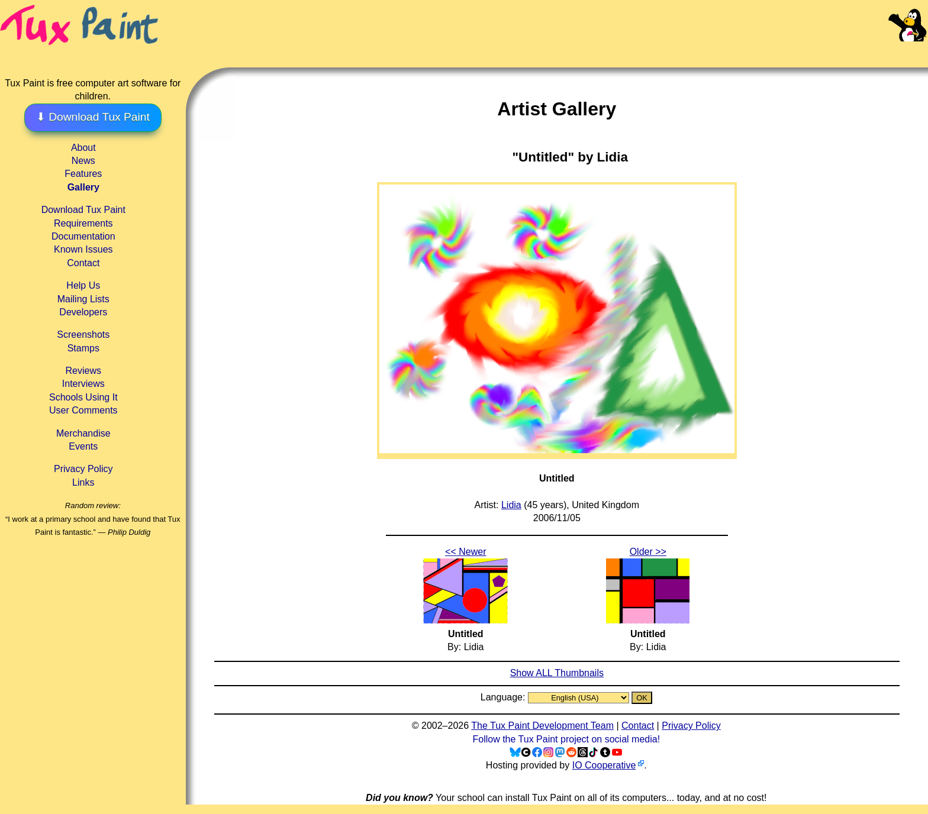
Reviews (83, 371)
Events (83, 446)
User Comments (83, 410)
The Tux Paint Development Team (542, 726)
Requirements (83, 223)
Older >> (648, 552)
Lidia (511, 505)
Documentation (83, 236)
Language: (504, 697)
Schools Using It (83, 397)
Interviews (83, 384)
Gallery (83, 187)
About (83, 148)
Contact (83, 263)
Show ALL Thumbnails (557, 673)
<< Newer (465, 552)
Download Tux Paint (83, 210)
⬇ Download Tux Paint (93, 117)
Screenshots (83, 335)
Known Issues (83, 249)
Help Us (83, 285)
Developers (83, 312)
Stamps (83, 348)
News (83, 161)
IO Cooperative (604, 765)
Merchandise (83, 433)
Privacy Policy (83, 469)
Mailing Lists (83, 299)
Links (83, 482)
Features (83, 174)
